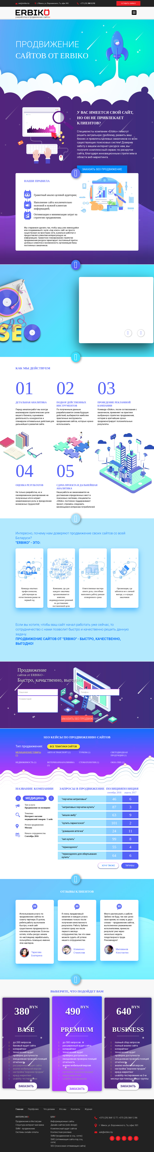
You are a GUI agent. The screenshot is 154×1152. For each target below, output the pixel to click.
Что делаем (49, 1109)
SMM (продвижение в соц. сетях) (66, 1136)
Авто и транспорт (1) (59, 752)
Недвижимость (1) (26, 762)
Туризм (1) (84, 752)
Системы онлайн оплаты (27, 1132)
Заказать (26, 1086)
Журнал (88, 1109)
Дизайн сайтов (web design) (64, 1125)
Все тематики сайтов (63, 746)
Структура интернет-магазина (30, 1125)
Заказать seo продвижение (102, 169)
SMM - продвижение (25, 1128)
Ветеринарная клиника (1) (61, 763)
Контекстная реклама (61, 1132)
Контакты (75, 1109)
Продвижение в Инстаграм (28, 1121)
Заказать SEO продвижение (77, 718)
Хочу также (108, 865)
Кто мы (62, 1109)
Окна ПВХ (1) (117, 762)
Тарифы (129, 865)
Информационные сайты (62, 1121)
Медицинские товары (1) (28, 754)
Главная (19, 1109)
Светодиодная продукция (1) (119, 754)
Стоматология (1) (89, 762)
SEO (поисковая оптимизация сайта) (68, 1146)
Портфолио (33, 1109)
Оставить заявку (128, 3)
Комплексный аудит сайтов (64, 1128)
